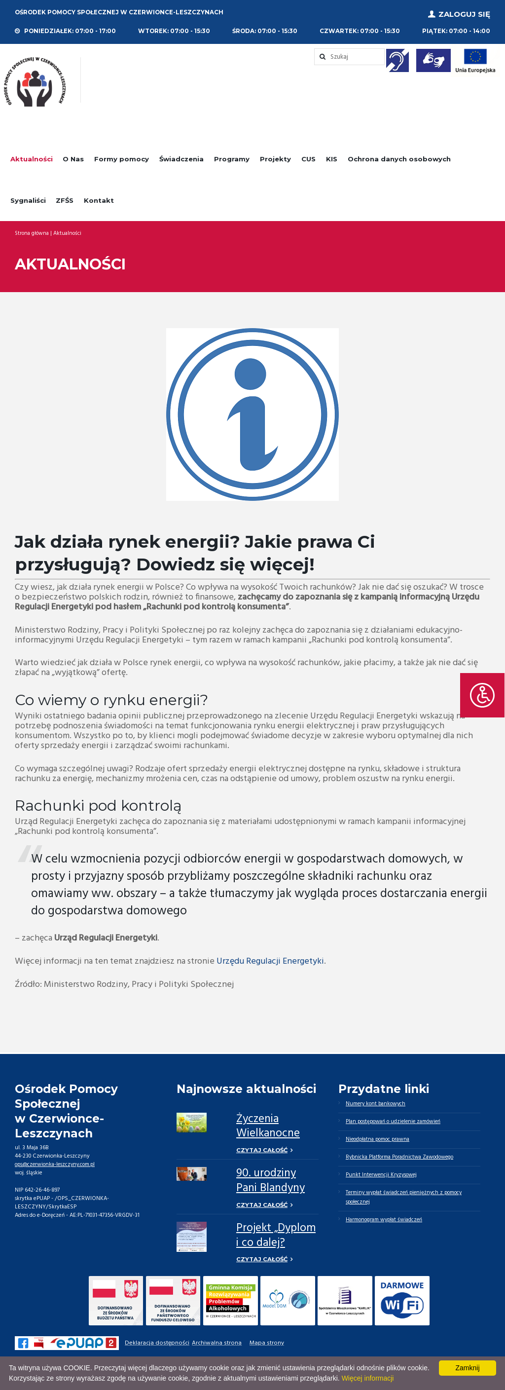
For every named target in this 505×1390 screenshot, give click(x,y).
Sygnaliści (28, 198)
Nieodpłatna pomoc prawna (378, 1138)
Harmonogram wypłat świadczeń (385, 1220)
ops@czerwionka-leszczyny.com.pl (57, 1162)
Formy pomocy (121, 157)
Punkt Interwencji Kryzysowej (383, 1174)
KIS (331, 157)
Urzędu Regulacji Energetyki (270, 959)
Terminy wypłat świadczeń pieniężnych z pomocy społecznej (406, 1198)
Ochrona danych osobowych (399, 157)
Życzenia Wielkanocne (268, 1124)
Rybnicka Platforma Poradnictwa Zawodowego (401, 1156)
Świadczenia (181, 157)
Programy (232, 157)
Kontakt (99, 198)
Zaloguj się (464, 13)
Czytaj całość (262, 1148)
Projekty (275, 157)
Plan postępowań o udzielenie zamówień (395, 1120)
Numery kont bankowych (377, 1101)
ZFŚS (64, 198)
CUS (308, 157)
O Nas (73, 157)
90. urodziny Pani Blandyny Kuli (270, 1187)
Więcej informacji (368, 1378)
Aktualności (31, 157)
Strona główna (32, 231)
